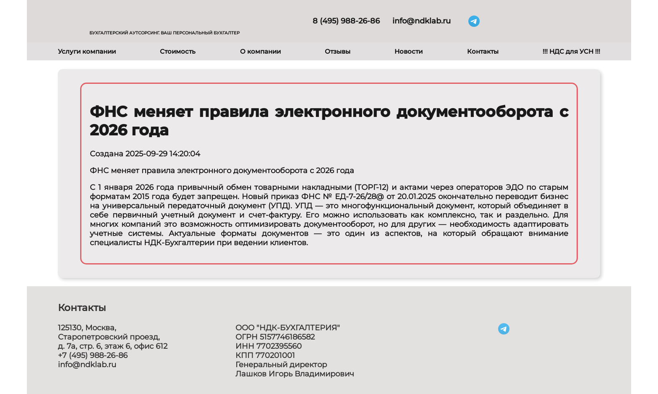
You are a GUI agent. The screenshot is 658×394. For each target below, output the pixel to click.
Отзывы (337, 51)
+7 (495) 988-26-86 (93, 355)
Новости (408, 51)
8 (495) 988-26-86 (346, 21)
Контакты (483, 51)
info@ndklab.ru (421, 21)
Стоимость (178, 51)
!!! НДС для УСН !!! (571, 51)
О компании (260, 51)
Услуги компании (87, 51)
